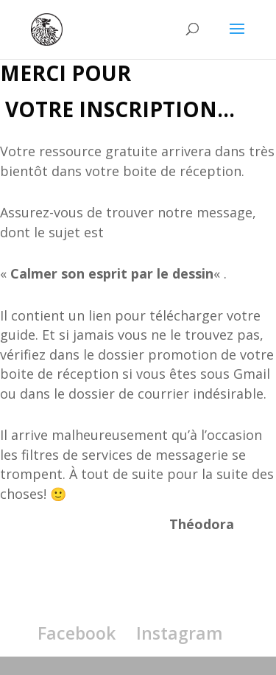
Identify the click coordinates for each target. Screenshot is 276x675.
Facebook (77, 633)
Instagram (179, 633)
